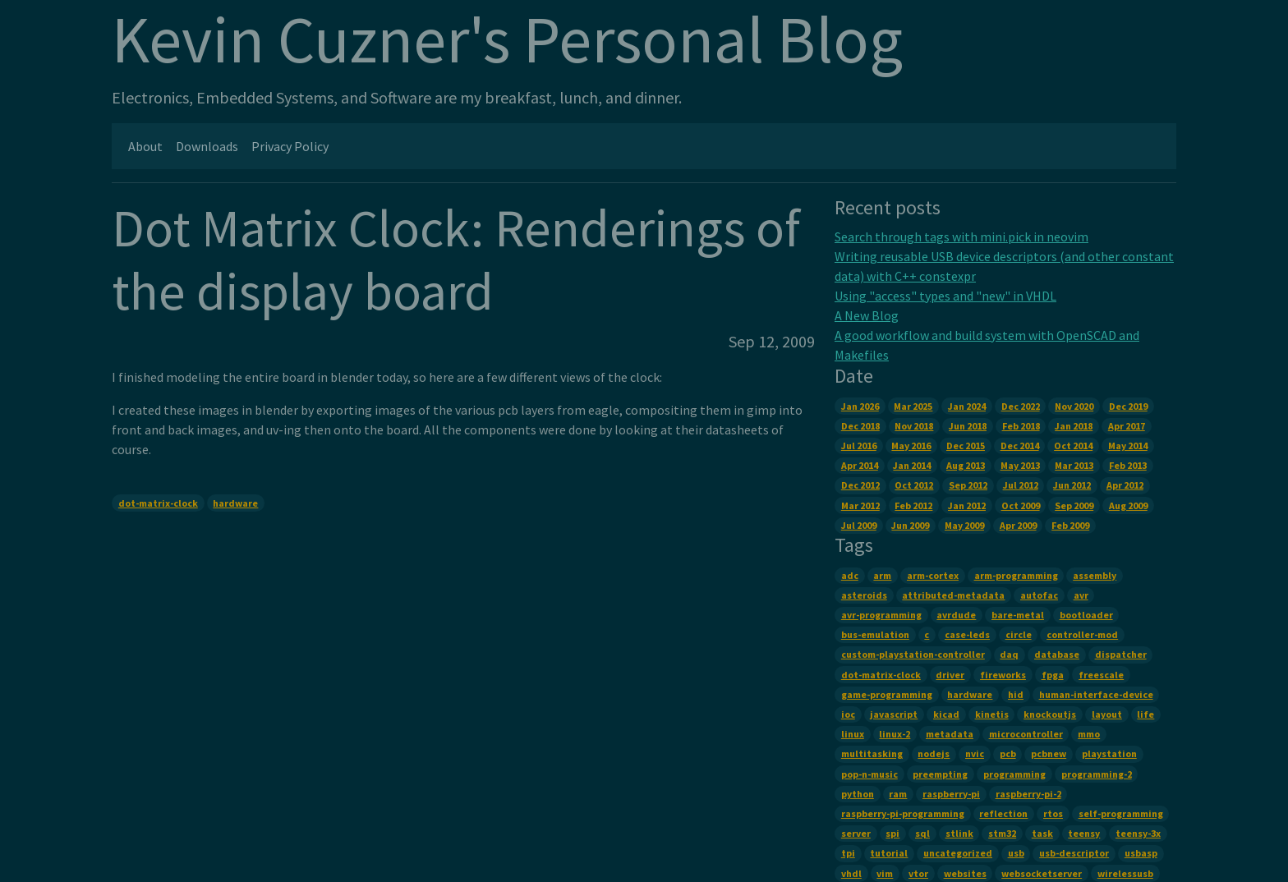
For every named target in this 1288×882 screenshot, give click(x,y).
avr (1081, 595)
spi (892, 833)
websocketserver (1041, 873)
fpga (1053, 674)
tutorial (889, 853)
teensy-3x (1138, 833)
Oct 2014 (1073, 445)
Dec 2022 (1020, 406)
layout (1107, 714)
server (856, 833)
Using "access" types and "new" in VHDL (945, 295)
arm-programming (1016, 575)
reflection (1003, 813)
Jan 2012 (967, 505)
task (1042, 833)
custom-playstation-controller (913, 654)
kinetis (992, 714)
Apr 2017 (1126, 426)
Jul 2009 (858, 525)
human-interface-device (1096, 694)
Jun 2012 (1072, 485)
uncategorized (957, 853)
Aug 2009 (1128, 505)
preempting (940, 774)
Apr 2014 (859, 465)
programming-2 (1096, 774)
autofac (1039, 595)
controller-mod (1082, 634)
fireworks (1003, 674)
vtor (918, 873)
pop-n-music (869, 774)
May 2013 (1020, 465)
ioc (848, 714)
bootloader (1086, 615)
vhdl (851, 873)
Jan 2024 (967, 406)
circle (1018, 634)
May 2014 (1128, 445)
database (1056, 654)
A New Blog (867, 315)
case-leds (967, 634)
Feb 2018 (1021, 426)
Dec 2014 (1019, 445)
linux (852, 734)
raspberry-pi (951, 794)
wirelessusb (1125, 873)
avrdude (956, 615)
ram (898, 794)
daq (1009, 654)
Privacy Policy (290, 146)
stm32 (1002, 833)
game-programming (886, 694)
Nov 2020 (1074, 406)
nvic (974, 753)
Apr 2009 (1018, 525)
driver (950, 674)
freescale (1101, 674)
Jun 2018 (968, 426)
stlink (959, 833)
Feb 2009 (1070, 525)
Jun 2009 (910, 525)
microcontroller (1026, 734)
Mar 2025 (913, 406)
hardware (235, 503)
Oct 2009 (1020, 505)
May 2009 (964, 525)
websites (965, 873)
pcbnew (1048, 753)
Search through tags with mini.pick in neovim (961, 236)
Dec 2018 (860, 426)
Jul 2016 (858, 445)
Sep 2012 (968, 485)
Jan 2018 (1073, 426)
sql (922, 833)
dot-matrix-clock (158, 503)
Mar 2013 (1074, 465)
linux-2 (894, 734)
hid (1016, 694)
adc (849, 575)
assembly (1094, 575)
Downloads (207, 146)
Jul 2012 (1020, 485)
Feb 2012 (913, 505)
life (1145, 714)
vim (884, 873)
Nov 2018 (914, 426)
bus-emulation (875, 634)
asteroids (864, 595)
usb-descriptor (1074, 853)
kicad (946, 714)
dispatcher (1121, 654)
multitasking (872, 753)
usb (1016, 853)
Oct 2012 (914, 485)
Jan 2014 (912, 465)
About (145, 146)
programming (1014, 774)
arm (882, 575)
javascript (894, 714)
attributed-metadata (953, 595)
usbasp (1141, 853)
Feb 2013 (1128, 465)
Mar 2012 (860, 505)
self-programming (1121, 813)
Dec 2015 (965, 445)
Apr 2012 (1124, 485)
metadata (949, 734)
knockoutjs (1050, 714)
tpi (848, 853)
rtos (1053, 813)
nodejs (934, 753)
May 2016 (911, 445)
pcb (1008, 753)
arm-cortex (933, 575)
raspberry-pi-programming (902, 813)
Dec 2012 (860, 485)
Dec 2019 (1128, 406)
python (857, 794)
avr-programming (881, 615)
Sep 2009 (1074, 505)
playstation (1109, 753)
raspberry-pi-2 (1028, 794)
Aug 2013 (965, 465)
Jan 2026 (860, 406)
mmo (1089, 734)
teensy (1084, 833)
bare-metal (1017, 615)
